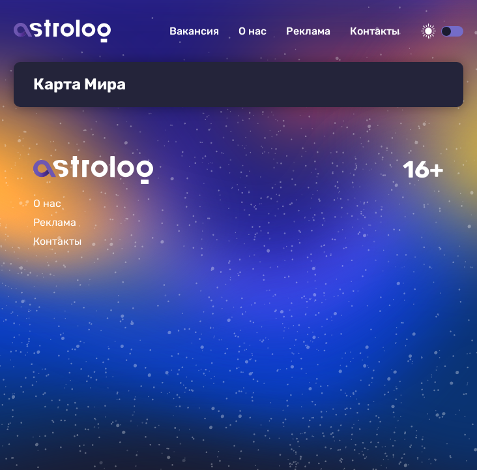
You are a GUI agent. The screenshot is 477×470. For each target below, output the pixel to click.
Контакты (374, 31)
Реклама (308, 31)
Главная (93, 170)
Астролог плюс (62, 31)
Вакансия (194, 31)
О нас (252, 31)
